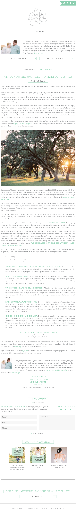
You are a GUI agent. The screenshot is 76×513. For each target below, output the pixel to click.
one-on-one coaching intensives (57, 370)
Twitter (74, 3)
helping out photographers (22, 123)
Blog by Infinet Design (56, 508)
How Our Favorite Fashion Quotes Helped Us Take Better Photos (17, 459)
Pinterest (64, 3)
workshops (18, 346)
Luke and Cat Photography (24, 508)
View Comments (38, 403)
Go (34, 59)
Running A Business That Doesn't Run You (59, 457)
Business (42, 81)
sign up (25, 351)
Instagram (67, 3)
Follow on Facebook (38, 379)
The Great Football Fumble (38, 457)
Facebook (71, 3)
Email (61, 409)
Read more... (38, 53)
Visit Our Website (38, 382)
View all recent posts (45, 69)
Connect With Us (38, 376)
